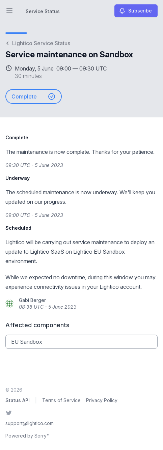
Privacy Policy (101, 400)
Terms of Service (61, 400)
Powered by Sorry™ (27, 436)
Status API (17, 400)
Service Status (43, 11)
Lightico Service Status (37, 43)
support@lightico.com (29, 423)
